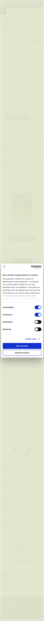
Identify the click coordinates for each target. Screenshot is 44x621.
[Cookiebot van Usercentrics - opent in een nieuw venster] (31, 266)
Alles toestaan (22, 346)
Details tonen (30, 339)
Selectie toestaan (22, 353)
